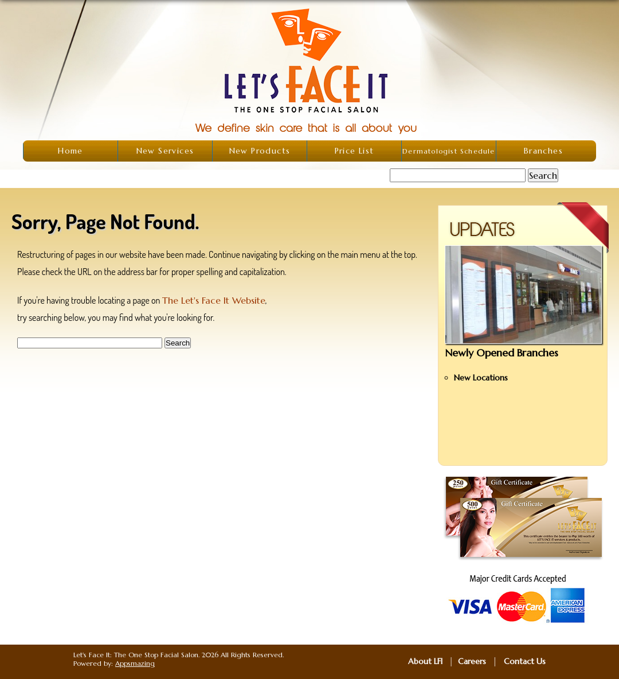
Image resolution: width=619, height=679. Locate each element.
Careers (472, 661)
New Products (260, 151)
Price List (354, 151)
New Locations (481, 377)
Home (70, 151)
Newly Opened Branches (501, 352)
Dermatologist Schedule (448, 151)
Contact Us (525, 661)
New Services (165, 151)
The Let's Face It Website (213, 300)
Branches (543, 151)
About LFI (425, 661)
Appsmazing (135, 663)
